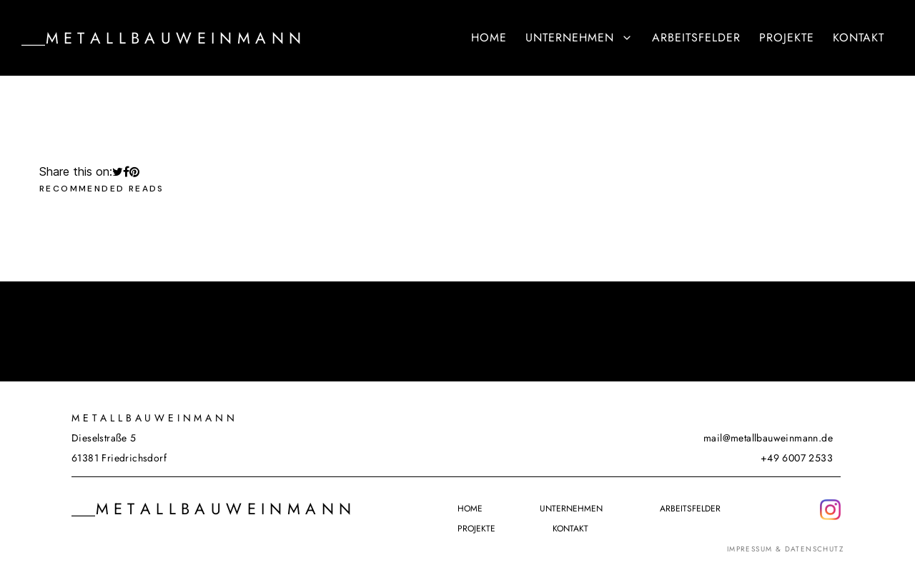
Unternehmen (579, 37)
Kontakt (858, 37)
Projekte (786, 37)
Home (489, 37)
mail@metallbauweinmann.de (768, 438)
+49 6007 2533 (797, 458)
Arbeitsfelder (696, 37)
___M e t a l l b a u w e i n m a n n (161, 37)
